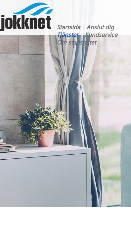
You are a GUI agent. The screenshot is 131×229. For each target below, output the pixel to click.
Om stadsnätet (76, 42)
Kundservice (101, 34)
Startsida (68, 27)
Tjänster (67, 34)
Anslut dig (100, 27)
